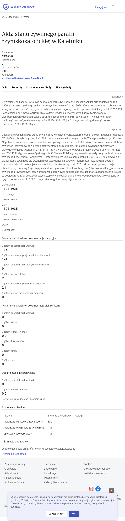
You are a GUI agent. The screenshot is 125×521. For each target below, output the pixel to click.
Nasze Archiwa (12, 477)
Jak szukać (50, 464)
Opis (4, 87)
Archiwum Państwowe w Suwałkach (22, 78)
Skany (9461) (63, 87)
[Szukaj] (113, 6)
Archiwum (14, 17)
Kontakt (88, 464)
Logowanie (50, 468)
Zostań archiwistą (14, 464)
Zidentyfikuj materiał (55, 482)
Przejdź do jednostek (14, 453)
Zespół (27, 17)
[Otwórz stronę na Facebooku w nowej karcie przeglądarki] (98, 488)
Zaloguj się (101, 7)
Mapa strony (51, 477)
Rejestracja (50, 473)
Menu (120, 7)
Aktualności (11, 473)
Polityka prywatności (95, 473)
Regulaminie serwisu (57, 500)
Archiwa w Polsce (14, 482)
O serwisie (10, 468)
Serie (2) (17, 87)
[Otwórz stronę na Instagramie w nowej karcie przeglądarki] (92, 488)
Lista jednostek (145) (38, 87)
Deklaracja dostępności (97, 468)
